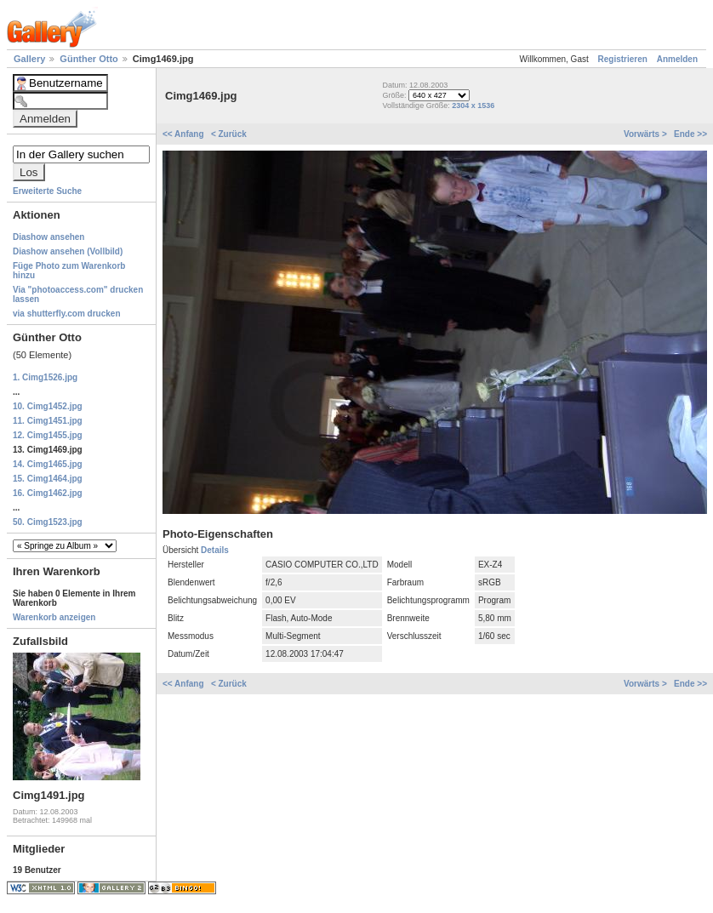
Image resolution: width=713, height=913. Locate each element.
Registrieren (622, 59)
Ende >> (690, 134)
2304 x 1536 (473, 105)
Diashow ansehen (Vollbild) (68, 251)
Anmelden (677, 59)
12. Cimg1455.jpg (48, 435)
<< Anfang (184, 134)
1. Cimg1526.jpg (45, 377)
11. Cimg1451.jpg (48, 420)
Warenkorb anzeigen (54, 617)
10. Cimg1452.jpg (48, 406)
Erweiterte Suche (47, 191)
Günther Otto (90, 59)
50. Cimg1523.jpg (48, 522)
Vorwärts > (646, 134)
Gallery (31, 59)
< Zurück (229, 134)
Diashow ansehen (48, 237)
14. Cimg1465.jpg (48, 464)
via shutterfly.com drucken (67, 313)
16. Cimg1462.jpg (48, 493)
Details (215, 550)
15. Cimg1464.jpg (48, 478)
